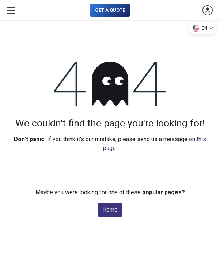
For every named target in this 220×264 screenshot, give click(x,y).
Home (110, 209)
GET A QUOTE (110, 10)
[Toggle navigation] (11, 10)
